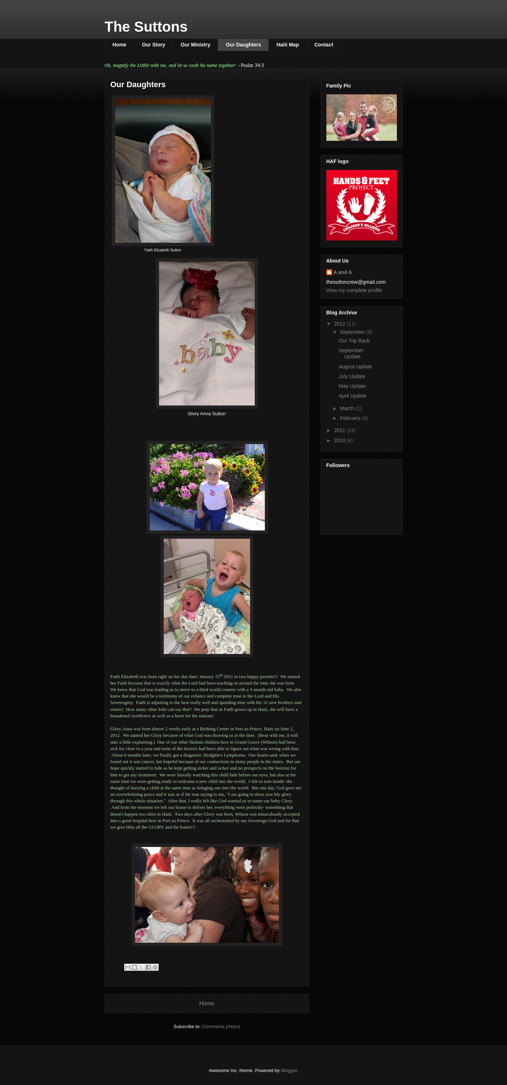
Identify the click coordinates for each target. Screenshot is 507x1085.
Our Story (153, 45)
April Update (352, 396)
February (351, 418)
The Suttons (146, 27)
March (348, 408)
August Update (355, 366)
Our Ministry (195, 45)
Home (120, 45)
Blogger (289, 1070)
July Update (352, 376)
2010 (340, 440)
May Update (352, 386)
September (353, 332)
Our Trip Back (354, 341)
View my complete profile (354, 290)
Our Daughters (243, 45)
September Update (351, 353)
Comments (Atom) (221, 1026)
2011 (340, 430)
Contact (323, 45)
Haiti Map (287, 45)
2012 (340, 324)
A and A (343, 272)
